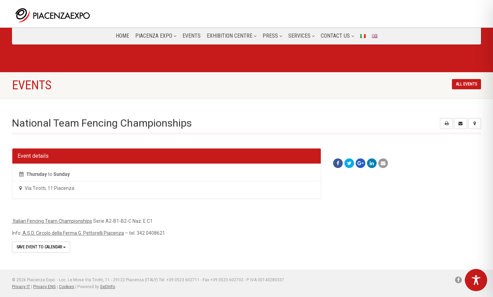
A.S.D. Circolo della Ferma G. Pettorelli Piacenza (73, 233)
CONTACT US (337, 36)
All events (466, 84)
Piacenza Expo (155, 36)
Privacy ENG (44, 286)
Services (301, 36)
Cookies (66, 286)
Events (191, 36)
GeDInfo (107, 286)
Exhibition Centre (231, 36)
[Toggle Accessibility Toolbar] (476, 280)
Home (122, 36)
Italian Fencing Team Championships (52, 221)
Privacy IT (21, 286)
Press (272, 36)
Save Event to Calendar (41, 247)
